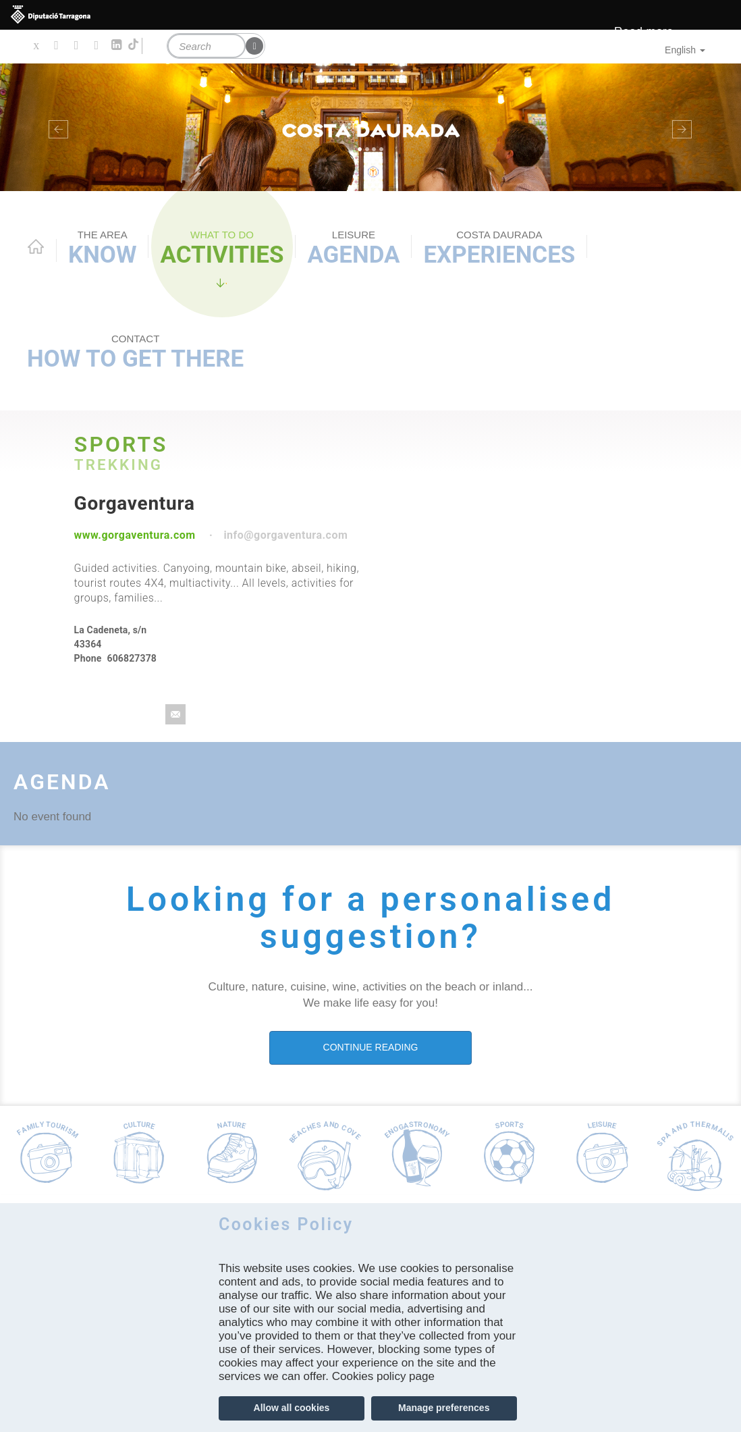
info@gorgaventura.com (285, 535)
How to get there (135, 352)
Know (102, 248)
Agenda (353, 248)
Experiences (499, 248)
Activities (221, 248)
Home (36, 246)
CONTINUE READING (370, 1047)
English (685, 50)
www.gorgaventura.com (135, 535)
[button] (55, 127)
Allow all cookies (292, 1407)
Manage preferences (443, 1407)
